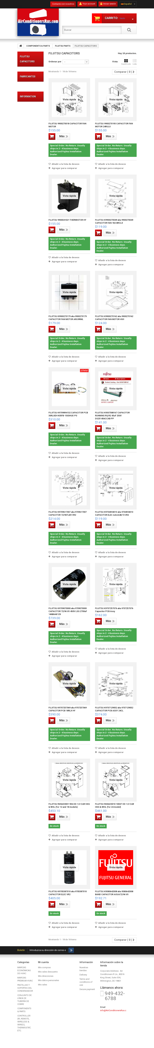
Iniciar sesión (108, 3)
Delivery (27, 590)
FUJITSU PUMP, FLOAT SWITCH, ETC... (29, 417)
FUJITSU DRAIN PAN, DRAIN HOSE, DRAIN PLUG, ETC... (29, 271)
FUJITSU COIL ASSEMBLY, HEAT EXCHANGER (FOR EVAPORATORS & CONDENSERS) (30, 295)
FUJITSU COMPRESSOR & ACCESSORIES (30, 439)
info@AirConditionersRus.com (114, 1010)
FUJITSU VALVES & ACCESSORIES (30, 372)
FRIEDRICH (28, 550)
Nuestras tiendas (31, 613)
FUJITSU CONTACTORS (30, 321)
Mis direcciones (45, 976)
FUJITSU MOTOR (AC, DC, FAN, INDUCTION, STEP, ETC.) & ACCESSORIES (30, 335)
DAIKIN (26, 545)
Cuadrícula (126, 62)
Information (28, 582)
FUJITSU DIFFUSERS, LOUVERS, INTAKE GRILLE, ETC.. (29, 387)
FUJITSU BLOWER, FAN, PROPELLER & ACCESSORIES (30, 222)
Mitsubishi (28, 564)
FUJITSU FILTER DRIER (29, 428)
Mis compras (44, 967)
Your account (87, 3)
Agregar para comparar (64, 168)
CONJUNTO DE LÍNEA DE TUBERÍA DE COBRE (29, 148)
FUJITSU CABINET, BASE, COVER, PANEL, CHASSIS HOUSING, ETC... (30, 458)
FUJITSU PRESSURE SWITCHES (28, 362)
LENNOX (27, 559)
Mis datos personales (48, 980)
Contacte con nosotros (63, 4)
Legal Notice (29, 595)
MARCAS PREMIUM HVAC (28, 95)
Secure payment (31, 608)
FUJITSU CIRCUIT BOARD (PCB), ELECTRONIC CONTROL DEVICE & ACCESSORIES (30, 202)
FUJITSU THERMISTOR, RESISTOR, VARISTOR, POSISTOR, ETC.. (30, 241)
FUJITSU (27, 555)
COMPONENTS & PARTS (31, 169)
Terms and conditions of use (85, 982)
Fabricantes (27, 536)
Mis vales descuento (48, 971)
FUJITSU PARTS (26, 183)
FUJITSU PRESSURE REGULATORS (30, 351)
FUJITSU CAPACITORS (29, 407)
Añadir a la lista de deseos (65, 164)
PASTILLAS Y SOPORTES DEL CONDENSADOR (32, 119)
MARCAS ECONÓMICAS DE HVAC (31, 76)
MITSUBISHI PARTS (28, 476)
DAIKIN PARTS (30, 482)
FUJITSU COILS (28, 314)
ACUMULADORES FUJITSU (31, 259)
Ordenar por (55, 61)
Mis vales (42, 984)
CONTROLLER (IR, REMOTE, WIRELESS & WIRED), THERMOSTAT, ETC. (31, 507)
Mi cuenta (43, 962)
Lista (135, 62)
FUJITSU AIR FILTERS (29, 399)
